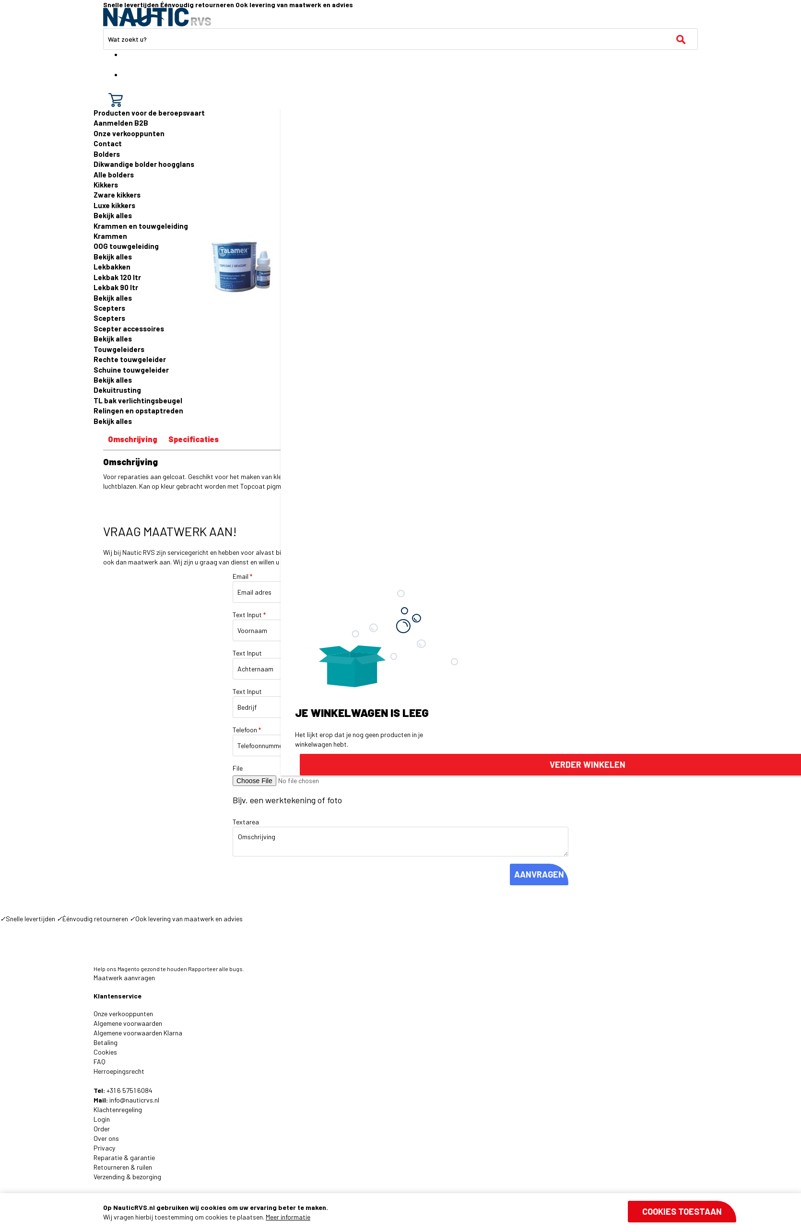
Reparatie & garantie (124, 1157)
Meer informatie (288, 1217)
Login (102, 1119)
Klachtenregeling (118, 1109)
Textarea (246, 822)
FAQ (100, 1061)
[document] (419, 1212)
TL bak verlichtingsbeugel (138, 400)
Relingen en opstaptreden (138, 410)
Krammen (110, 236)
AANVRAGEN (539, 874)
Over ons (106, 1138)
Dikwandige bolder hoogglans (144, 164)
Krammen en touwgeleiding (141, 226)
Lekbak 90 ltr (116, 287)
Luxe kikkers (114, 205)
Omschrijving (132, 439)
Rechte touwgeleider (130, 359)
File (238, 768)
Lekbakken (112, 266)
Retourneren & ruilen (123, 1167)
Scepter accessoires (129, 328)
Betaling (106, 1042)
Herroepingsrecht (119, 1071)
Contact (108, 143)
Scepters (109, 308)
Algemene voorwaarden (128, 1023)
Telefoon (247, 730)
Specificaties (193, 439)
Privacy (104, 1148)
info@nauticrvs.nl (134, 1100)
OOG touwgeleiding (126, 246)
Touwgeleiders (119, 349)
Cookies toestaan (682, 1211)
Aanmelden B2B (121, 122)
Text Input (249, 614)
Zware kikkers (117, 194)
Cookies (105, 1052)
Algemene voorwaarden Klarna (138, 1033)
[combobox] (400, 39)
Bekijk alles (113, 215)
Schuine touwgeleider (131, 369)
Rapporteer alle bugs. (216, 968)
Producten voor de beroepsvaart (149, 112)
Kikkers (106, 184)
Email (242, 576)
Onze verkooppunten (129, 133)
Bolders (107, 154)
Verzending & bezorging (127, 1177)
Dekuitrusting (117, 390)
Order (102, 1129)
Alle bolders (114, 174)
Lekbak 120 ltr (117, 277)
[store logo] (157, 17)
